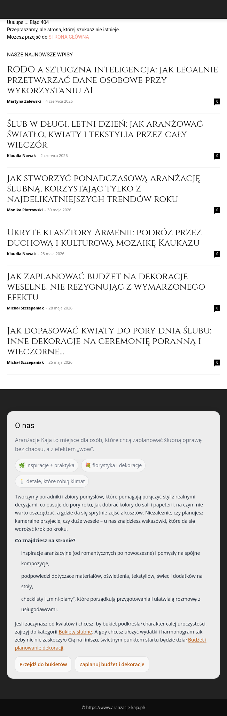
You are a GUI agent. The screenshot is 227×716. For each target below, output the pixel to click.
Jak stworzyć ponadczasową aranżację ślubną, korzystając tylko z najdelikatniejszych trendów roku (103, 188)
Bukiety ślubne (75, 631)
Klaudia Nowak (21, 155)
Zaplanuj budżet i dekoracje (111, 664)
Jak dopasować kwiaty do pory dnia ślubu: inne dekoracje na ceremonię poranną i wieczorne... (109, 341)
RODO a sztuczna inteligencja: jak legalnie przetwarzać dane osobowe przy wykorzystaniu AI (112, 80)
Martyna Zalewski (24, 101)
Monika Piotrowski (25, 209)
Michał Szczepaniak (25, 307)
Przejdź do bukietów (43, 664)
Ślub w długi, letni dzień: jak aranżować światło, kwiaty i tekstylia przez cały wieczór (105, 134)
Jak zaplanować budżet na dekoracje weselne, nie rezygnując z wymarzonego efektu (106, 287)
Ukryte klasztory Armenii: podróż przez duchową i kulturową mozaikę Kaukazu (104, 238)
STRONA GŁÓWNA (69, 37)
